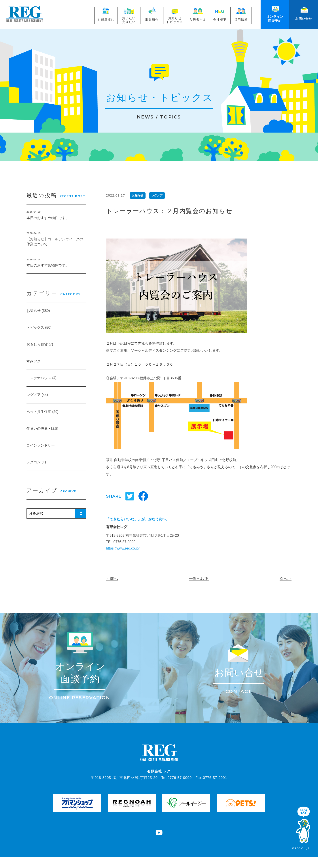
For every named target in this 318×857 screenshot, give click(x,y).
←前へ (112, 578)
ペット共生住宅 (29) (42, 412)
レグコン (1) (36, 462)
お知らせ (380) (38, 311)
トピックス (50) (38, 327)
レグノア (157, 195)
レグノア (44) (37, 395)
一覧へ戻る (199, 578)
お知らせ (137, 195)
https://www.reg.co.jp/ (123, 548)
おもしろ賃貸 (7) (39, 344)
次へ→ (286, 578)
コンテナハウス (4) (41, 378)
